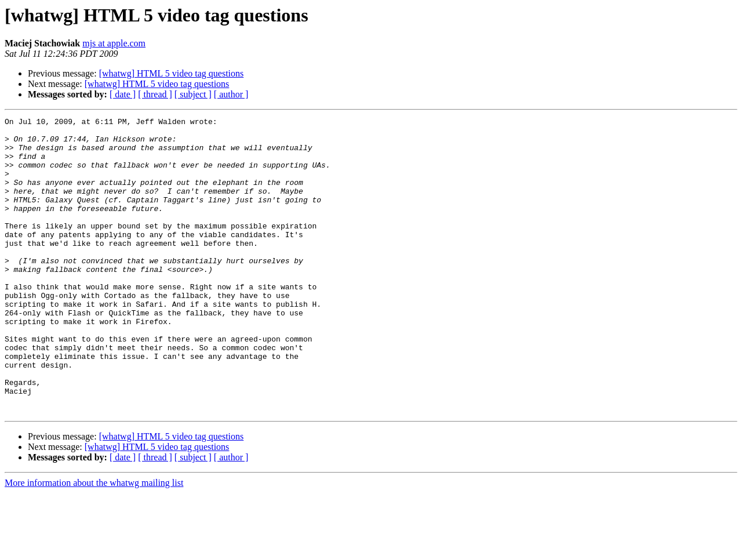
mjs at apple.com (114, 43)
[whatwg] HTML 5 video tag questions (171, 73)
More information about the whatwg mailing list (94, 542)
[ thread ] (155, 94)
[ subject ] (193, 94)
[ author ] (231, 94)
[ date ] (123, 94)
